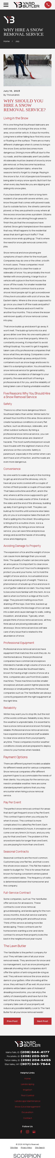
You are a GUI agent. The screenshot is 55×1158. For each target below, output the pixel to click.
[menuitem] (14, 1147)
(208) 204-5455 (36, 1060)
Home (27, 1078)
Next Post (42, 1021)
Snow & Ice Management (27, 1106)
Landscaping (27, 1084)
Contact (27, 1118)
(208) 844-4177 (34, 1052)
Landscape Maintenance (27, 1101)
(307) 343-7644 (35, 1064)
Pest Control (27, 1095)
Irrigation (27, 1089)
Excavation (27, 1112)
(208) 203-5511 (34, 1056)
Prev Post (12, 1021)
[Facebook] (21, 1131)
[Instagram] (27, 1131)
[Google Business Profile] (33, 1131)
